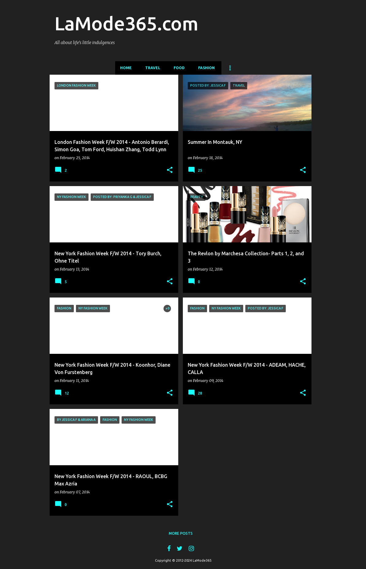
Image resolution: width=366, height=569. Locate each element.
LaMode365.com (126, 23)
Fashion (206, 68)
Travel (152, 68)
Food (179, 68)
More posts (181, 533)
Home (126, 68)
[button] (169, 170)
